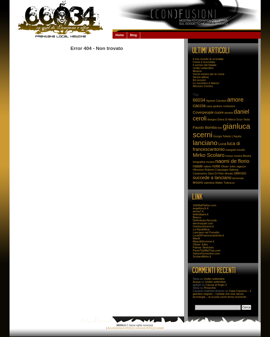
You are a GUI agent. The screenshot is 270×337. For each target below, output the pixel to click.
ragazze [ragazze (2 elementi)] (241, 166)
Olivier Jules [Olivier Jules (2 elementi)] (228, 166)
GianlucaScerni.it (203, 226)
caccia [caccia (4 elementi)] (199, 105)
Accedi (111, 328)
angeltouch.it (200, 208)
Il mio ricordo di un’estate (208, 58)
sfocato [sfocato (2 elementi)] (229, 173)
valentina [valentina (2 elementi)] (209, 182)
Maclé (196, 238)
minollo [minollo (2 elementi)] (241, 149)
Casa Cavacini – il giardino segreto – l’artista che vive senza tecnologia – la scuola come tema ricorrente (222, 293)
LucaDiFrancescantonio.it (208, 235)
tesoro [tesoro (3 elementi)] (198, 182)
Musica (197, 71)
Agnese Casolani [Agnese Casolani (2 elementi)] (216, 100)
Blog (133, 35)
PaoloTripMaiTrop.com (207, 250)
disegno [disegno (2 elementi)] (212, 119)
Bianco (197, 217)
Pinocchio (210, 287)
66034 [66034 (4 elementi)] (199, 100)
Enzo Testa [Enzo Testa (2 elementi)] (243, 119)
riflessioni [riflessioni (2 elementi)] (198, 169)
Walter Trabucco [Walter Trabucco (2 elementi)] (225, 182)
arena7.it (198, 211)
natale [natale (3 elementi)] (198, 166)
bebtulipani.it (200, 214)
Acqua (197, 281)
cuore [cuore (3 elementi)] (219, 112)
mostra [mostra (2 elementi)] (238, 155)
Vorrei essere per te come (209, 74)
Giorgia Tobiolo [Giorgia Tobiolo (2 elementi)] (222, 136)
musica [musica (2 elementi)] (210, 161)
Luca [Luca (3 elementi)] (222, 144)
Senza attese (201, 77)
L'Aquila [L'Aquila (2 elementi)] (236, 136)
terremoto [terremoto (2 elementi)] (238, 178)
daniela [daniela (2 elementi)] (228, 112)
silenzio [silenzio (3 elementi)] (240, 173)
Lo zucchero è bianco (206, 83)
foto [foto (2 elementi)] (220, 127)
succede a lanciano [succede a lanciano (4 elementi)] (212, 177)
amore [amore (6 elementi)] (235, 99)
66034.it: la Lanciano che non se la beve (61, 19)
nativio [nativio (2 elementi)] (207, 166)
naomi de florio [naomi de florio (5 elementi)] (232, 161)
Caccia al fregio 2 (216, 284)
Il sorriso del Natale (205, 64)
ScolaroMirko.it (202, 256)
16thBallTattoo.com (205, 205)
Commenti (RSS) (143, 328)
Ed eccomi (199, 80)
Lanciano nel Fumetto (206, 232)
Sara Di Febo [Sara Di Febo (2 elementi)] (216, 173)
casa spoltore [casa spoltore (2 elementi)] (214, 106)
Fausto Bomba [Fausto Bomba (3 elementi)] (205, 127)
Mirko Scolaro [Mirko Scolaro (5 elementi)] (209, 155)
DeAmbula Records (205, 220)
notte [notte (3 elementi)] (216, 166)
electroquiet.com (203, 223)
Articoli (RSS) (124, 328)
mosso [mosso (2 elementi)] (229, 155)
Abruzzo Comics (203, 86)
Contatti (159, 328)
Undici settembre (203, 68)
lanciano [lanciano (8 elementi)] (205, 143)
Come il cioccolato (204, 61)
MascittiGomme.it (203, 241)
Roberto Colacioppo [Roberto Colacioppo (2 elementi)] (216, 169)
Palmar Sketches (203, 247)
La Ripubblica (201, 229)
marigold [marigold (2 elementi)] (231, 149)
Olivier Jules (200, 244)
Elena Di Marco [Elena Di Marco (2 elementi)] (227, 119)
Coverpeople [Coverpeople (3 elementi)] (203, 112)
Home (120, 35)
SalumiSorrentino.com (206, 253)
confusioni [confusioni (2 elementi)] (229, 106)
